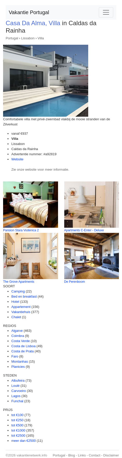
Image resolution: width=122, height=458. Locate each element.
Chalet (16, 317)
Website (17, 159)
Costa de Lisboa (23, 346)
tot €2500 (18, 435)
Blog (71, 455)
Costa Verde (20, 341)
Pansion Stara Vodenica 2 (21, 230)
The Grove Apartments (18, 281)
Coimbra (17, 336)
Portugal (12, 38)
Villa (41, 38)
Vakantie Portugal (29, 12)
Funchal (17, 401)
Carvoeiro (18, 391)
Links (82, 455)
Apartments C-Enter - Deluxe (84, 230)
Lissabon (28, 38)
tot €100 (17, 415)
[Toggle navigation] (106, 12)
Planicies (18, 367)
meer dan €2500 (23, 441)
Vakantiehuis (20, 312)
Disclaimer (111, 455)
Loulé (15, 386)
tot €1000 (18, 430)
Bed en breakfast (24, 296)
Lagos (15, 396)
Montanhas (19, 361)
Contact (94, 455)
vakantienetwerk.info (32, 455)
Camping (18, 291)
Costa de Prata (22, 351)
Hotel (15, 302)
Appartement (20, 307)
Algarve (17, 331)
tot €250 (17, 420)
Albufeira (18, 380)
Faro (14, 356)
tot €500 (17, 425)
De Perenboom (74, 281)
